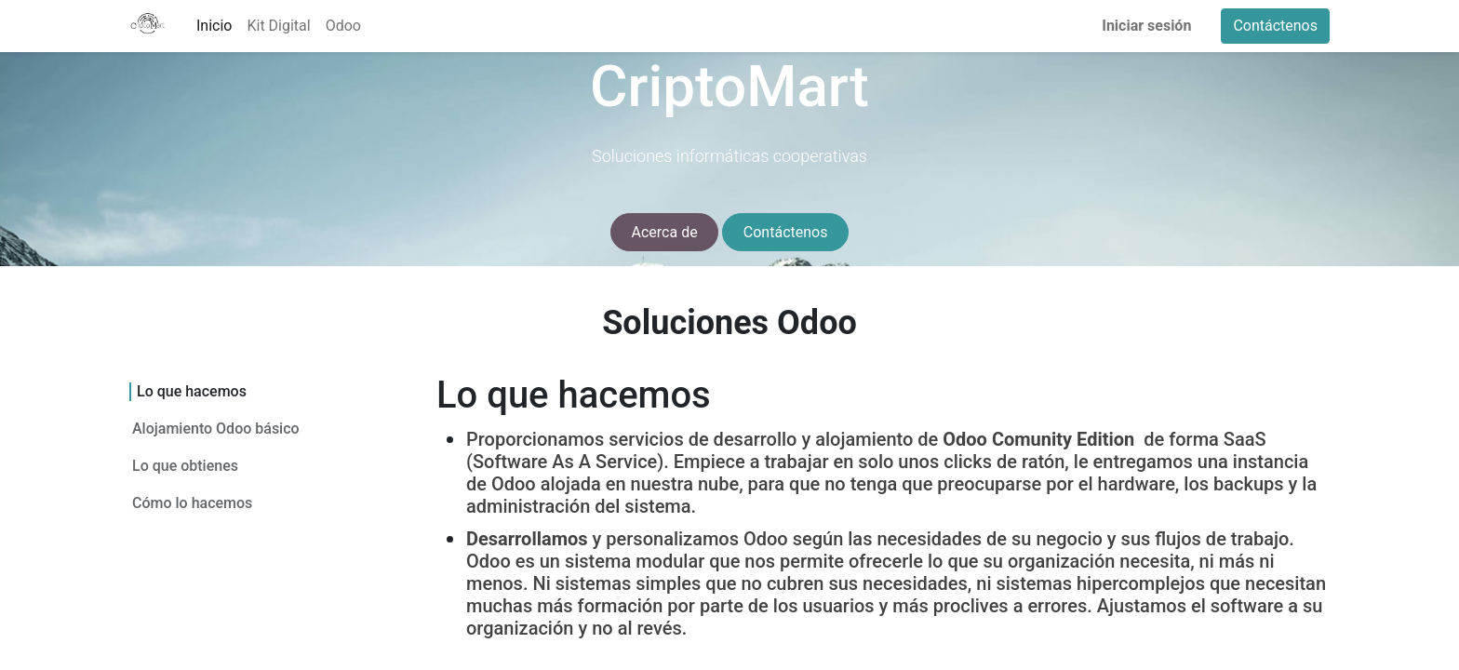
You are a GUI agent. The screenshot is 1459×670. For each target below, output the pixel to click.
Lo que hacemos (192, 391)
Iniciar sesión (1146, 25)
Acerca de (665, 232)
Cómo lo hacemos (192, 503)
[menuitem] (214, 26)
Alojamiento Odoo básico (216, 428)
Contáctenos (1275, 25)
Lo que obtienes (185, 466)
